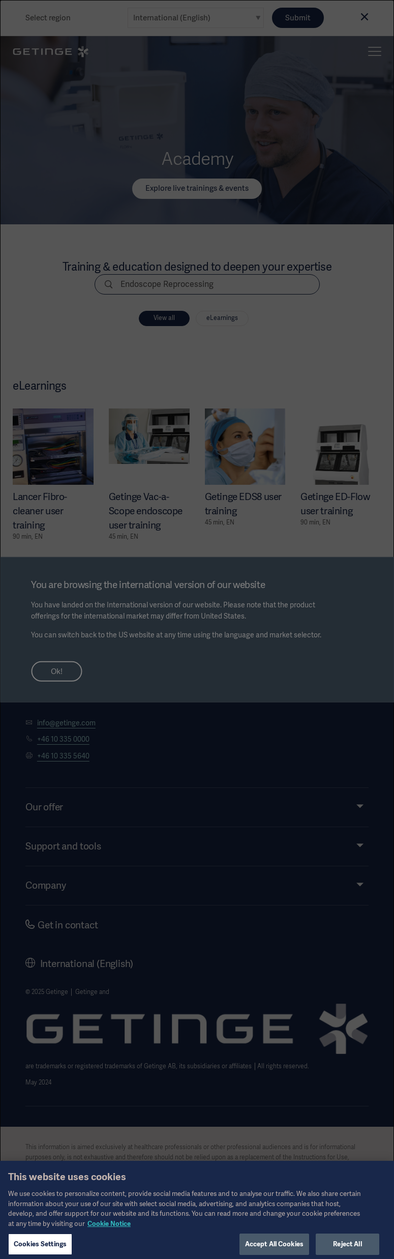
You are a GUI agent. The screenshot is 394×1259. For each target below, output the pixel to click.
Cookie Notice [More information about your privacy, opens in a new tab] (109, 1231)
